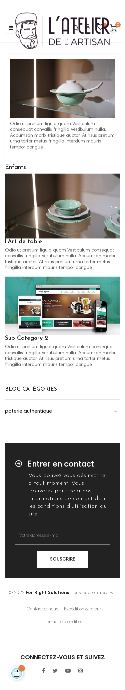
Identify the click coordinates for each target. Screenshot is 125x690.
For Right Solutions (47, 593)
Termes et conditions (65, 622)
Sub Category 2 (26, 338)
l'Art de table (23, 241)
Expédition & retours (83, 609)
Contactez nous (42, 609)
